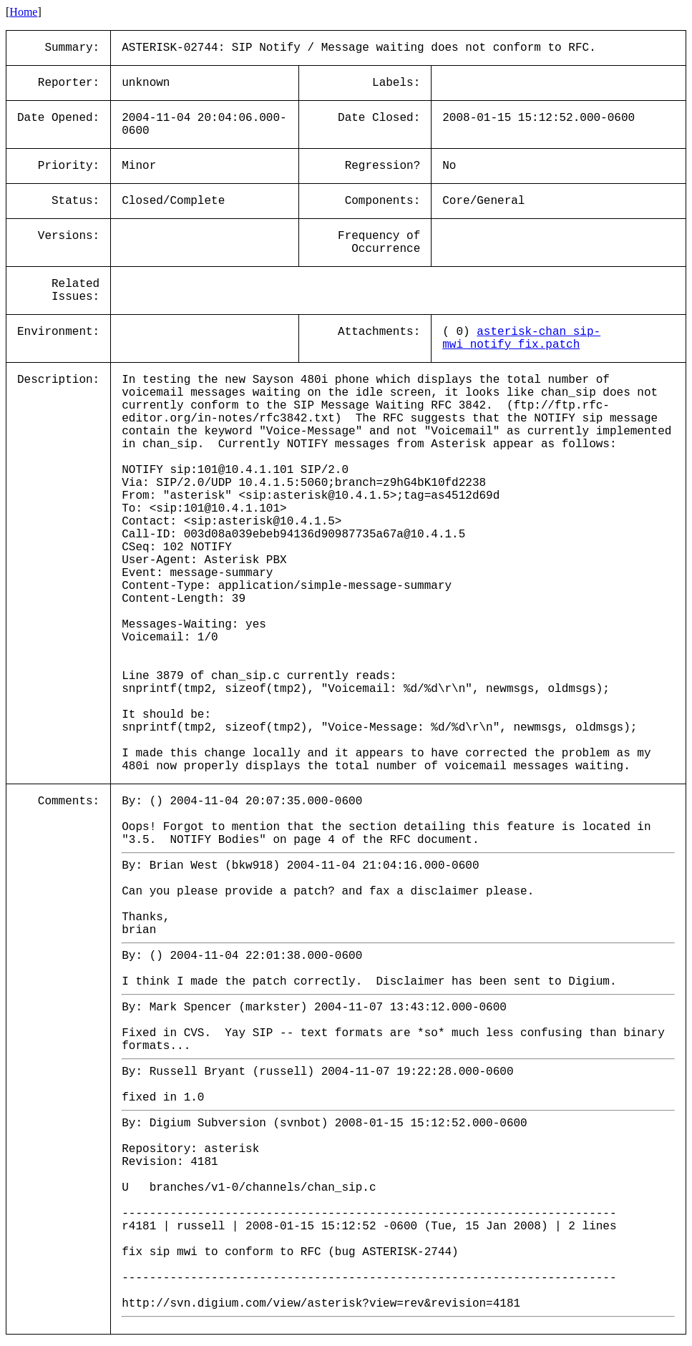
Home (23, 12)
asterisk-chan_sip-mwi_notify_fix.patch (521, 338)
